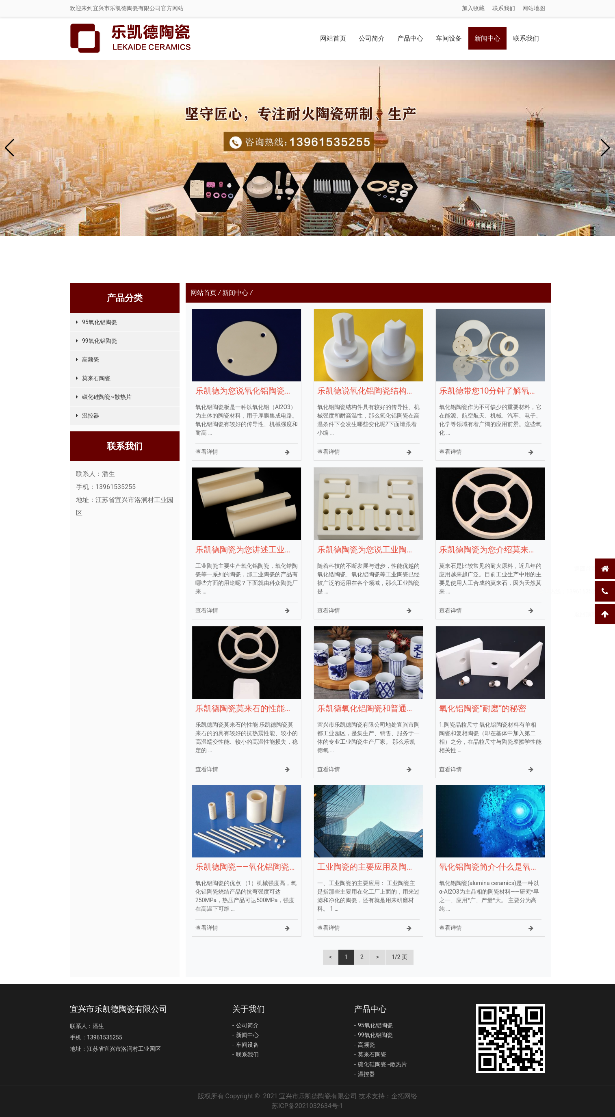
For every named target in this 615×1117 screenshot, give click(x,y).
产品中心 (410, 38)
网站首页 (333, 38)
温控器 (90, 415)
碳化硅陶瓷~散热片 (107, 397)
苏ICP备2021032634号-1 (307, 1106)
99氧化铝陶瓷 (99, 341)
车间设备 (449, 38)
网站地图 (533, 8)
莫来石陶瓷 (96, 378)
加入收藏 (473, 8)
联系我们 (503, 8)
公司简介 (372, 38)
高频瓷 (90, 359)
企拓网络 (404, 1096)
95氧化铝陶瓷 (99, 322)
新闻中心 (487, 38)
